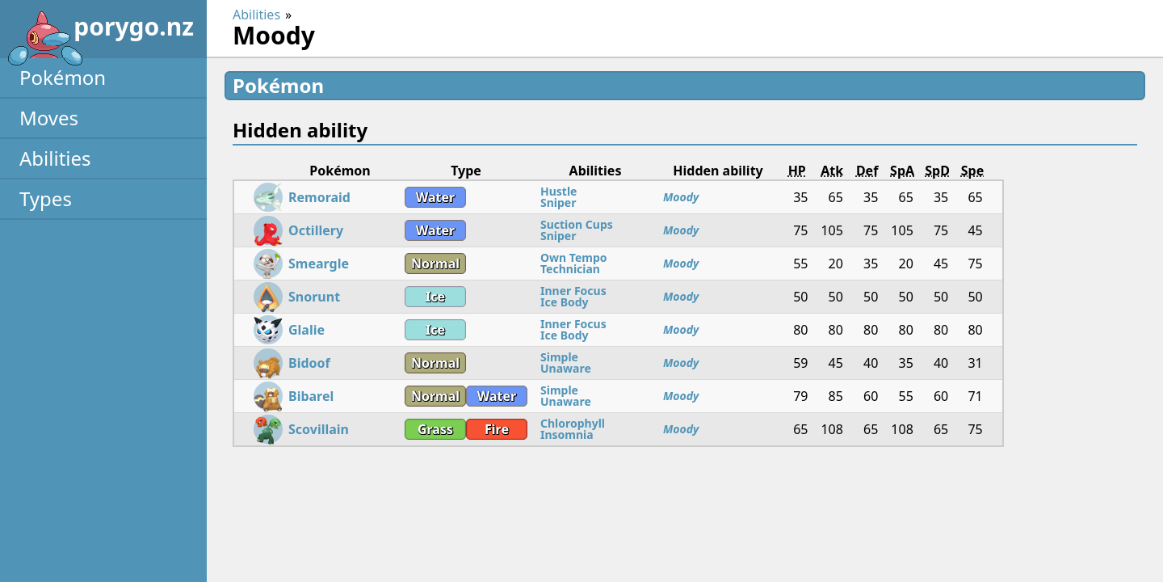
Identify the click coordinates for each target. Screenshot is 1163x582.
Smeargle (318, 263)
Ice (435, 297)
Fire (497, 429)
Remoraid (319, 197)
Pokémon (62, 77)
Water (435, 197)
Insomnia (567, 434)
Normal (435, 263)
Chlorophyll (572, 423)
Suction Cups (576, 224)
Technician (570, 268)
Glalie (306, 329)
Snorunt (314, 296)
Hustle (558, 191)
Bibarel (311, 396)
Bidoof (309, 362)
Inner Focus (573, 290)
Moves (48, 117)
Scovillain (318, 429)
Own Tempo (573, 257)
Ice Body (564, 302)
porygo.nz (100, 32)
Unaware (565, 368)
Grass (435, 429)
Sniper (558, 202)
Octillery (315, 230)
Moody (681, 197)
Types (45, 198)
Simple (559, 357)
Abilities (55, 158)
